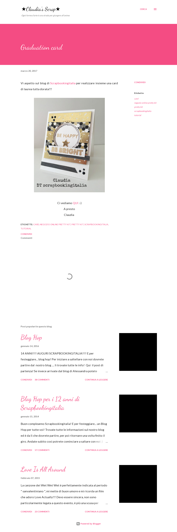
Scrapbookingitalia (63, 83)
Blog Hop (31, 337)
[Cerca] (143, 9)
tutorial (137, 115)
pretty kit (138, 107)
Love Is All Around (43, 469)
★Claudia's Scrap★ (40, 9)
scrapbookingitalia (142, 111)
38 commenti (42, 379)
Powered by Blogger (88, 523)
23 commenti (42, 511)
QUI (75, 203)
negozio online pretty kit (145, 103)
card (136, 98)
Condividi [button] (140, 82)
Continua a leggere (96, 379)
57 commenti (42, 450)
